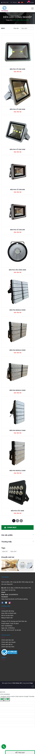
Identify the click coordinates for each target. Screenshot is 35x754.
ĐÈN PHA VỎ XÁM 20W (17, 229)
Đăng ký (14, 2)
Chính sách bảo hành (7, 646)
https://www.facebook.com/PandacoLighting (14, 599)
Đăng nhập (4, 2)
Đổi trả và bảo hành (7, 615)
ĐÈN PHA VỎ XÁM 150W (17, 149)
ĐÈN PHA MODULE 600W (17, 310)
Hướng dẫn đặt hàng (7, 611)
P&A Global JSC (17, 683)
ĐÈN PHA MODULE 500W (17, 350)
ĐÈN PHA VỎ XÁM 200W (17, 109)
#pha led (4, 551)
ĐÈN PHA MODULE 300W (17, 430)
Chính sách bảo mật (7, 640)
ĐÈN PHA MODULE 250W (17, 470)
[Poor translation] (7, 699)
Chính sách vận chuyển (8, 642)
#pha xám (13, 551)
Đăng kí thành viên (7, 617)
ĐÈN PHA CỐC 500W (17, 510)
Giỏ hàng (30, 2)
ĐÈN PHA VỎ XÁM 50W (17, 189)
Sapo (31, 683)
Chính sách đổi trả (7, 644)
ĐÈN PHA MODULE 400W (17, 390)
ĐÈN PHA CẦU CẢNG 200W (17, 270)
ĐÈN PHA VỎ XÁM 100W (17, 69)
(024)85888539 (13, 594)
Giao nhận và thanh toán (8, 613)
